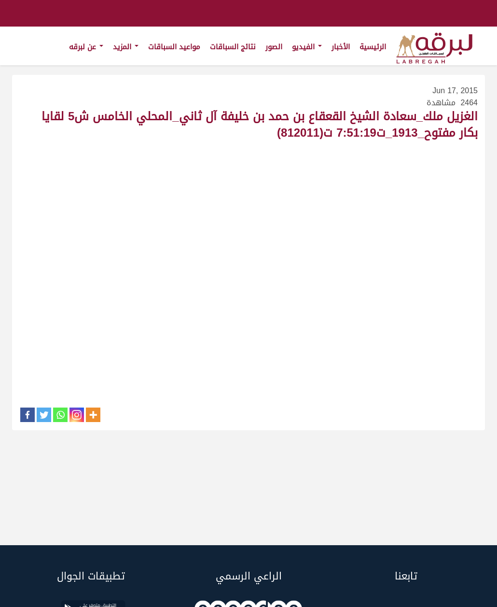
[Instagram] (76, 415)
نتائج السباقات (233, 47)
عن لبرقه (86, 47)
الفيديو (307, 47)
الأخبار (340, 47)
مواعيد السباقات (174, 47)
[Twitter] (44, 415)
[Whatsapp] (60, 415)
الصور (273, 47)
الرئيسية (372, 47)
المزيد (125, 47)
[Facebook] (27, 415)
